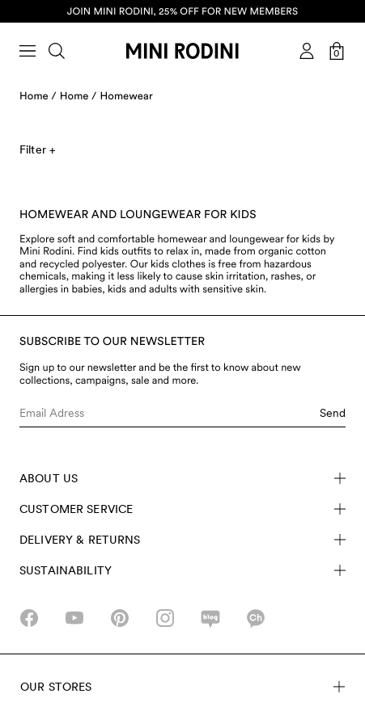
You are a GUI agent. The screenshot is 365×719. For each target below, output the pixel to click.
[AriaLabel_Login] (307, 51)
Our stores (182, 686)
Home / (38, 96)
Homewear (126, 96)
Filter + (37, 149)
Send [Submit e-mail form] (333, 412)
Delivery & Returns (182, 539)
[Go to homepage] (182, 51)
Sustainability (182, 570)
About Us (182, 478)
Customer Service (182, 509)
